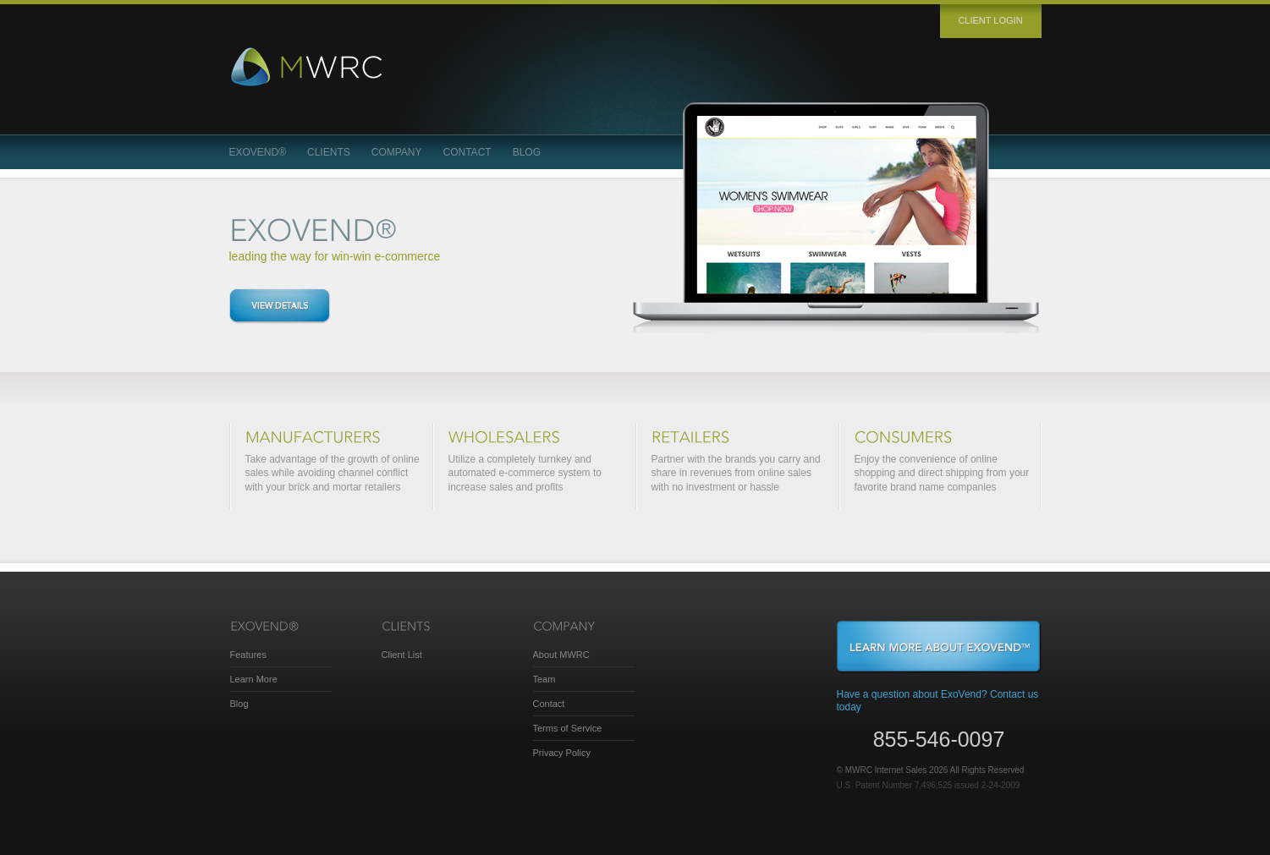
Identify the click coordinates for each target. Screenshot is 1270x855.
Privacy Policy (562, 753)
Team (544, 679)
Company (396, 152)
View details (279, 306)
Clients (328, 152)
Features (248, 654)
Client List (402, 654)
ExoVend (258, 152)
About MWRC (561, 654)
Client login (990, 20)
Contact (467, 152)
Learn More (254, 679)
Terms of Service (567, 728)
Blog (527, 152)
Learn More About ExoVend (939, 647)
